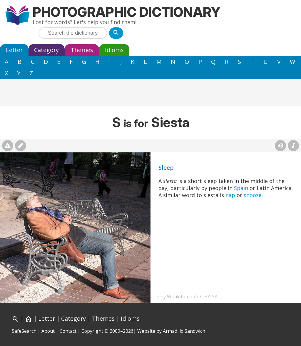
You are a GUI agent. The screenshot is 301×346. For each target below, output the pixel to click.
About (48, 331)
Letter (14, 50)
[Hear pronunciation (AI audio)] (280, 145)
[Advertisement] (150, 92)
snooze (253, 195)
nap (230, 195)
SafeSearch (24, 331)
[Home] (28, 318)
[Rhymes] (293, 145)
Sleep (166, 168)
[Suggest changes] (20, 145)
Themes (82, 50)
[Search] (116, 33)
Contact (68, 331)
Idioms (114, 50)
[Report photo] (7, 145)
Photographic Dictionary (126, 12)
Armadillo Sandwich (184, 331)
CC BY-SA (207, 296)
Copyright (92, 331)
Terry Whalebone (172, 296)
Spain (241, 188)
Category (46, 50)
